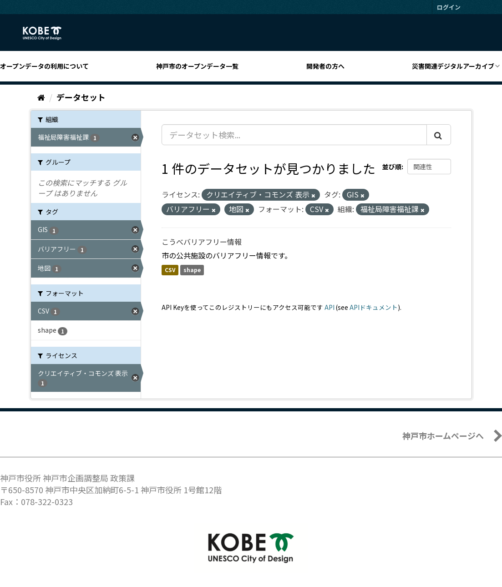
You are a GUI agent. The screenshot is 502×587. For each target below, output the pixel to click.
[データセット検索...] (294, 134)
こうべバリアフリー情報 (202, 241)
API (330, 307)
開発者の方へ (325, 66)
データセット (81, 97)
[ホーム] (41, 97)
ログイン (449, 7)
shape (192, 270)
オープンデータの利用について (44, 66)
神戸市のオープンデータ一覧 (197, 66)
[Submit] (438, 134)
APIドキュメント (374, 307)
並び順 (391, 166)
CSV (170, 270)
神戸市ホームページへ (443, 435)
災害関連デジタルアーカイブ (453, 66)
